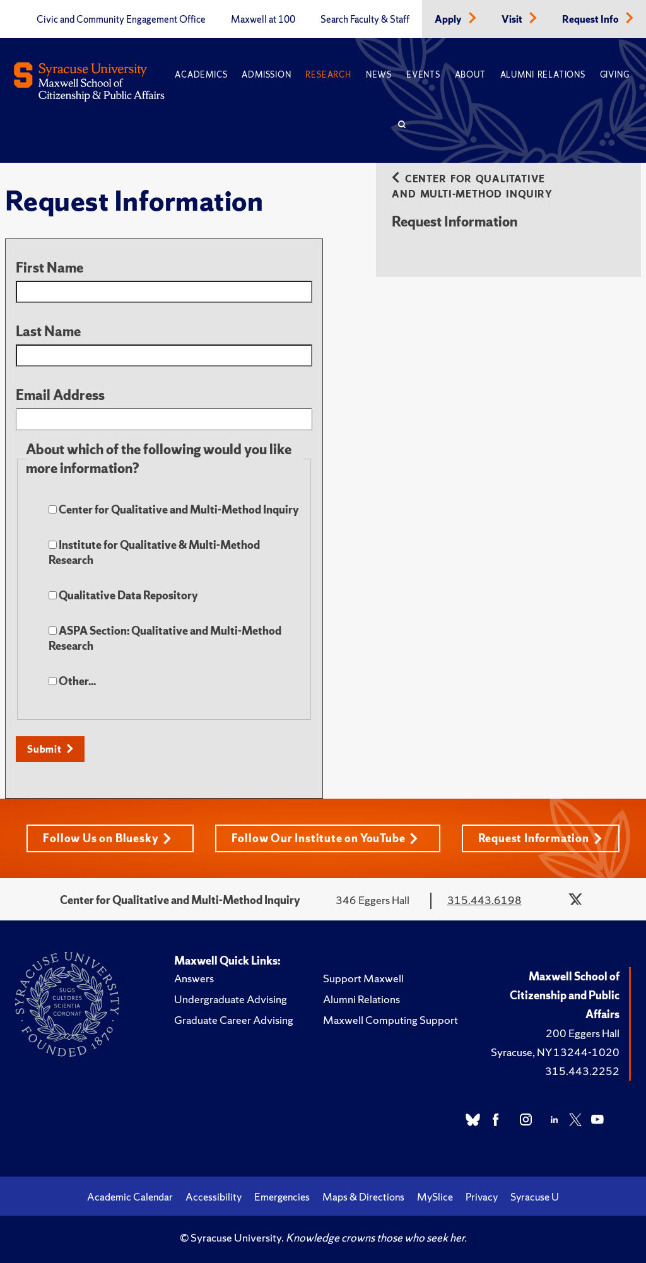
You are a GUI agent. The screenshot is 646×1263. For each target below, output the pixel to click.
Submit (44, 749)
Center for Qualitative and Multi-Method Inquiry (174, 509)
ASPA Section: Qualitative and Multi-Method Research (165, 638)
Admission (266, 74)
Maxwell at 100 (263, 19)
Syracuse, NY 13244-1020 (555, 1052)
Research (328, 74)
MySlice (435, 1197)
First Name (49, 268)
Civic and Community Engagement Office (121, 19)
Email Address (60, 395)
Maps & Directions (363, 1197)
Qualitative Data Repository (123, 595)
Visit (513, 19)
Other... (72, 683)
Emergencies (282, 1197)
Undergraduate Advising (230, 999)
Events (423, 74)
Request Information (540, 838)
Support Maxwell (363, 978)
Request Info (591, 19)
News (379, 74)
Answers (194, 978)
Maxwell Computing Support (390, 1020)
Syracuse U (534, 1197)
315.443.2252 (582, 1071)
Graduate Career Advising (233, 1020)
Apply (449, 19)
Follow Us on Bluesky (107, 838)
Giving (615, 74)
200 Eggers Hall (583, 1033)
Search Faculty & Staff (364, 19)
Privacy (482, 1197)
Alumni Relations (542, 74)
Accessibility (213, 1197)
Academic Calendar (130, 1197)
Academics (201, 74)
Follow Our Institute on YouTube (325, 838)
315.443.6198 (484, 900)
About (470, 74)
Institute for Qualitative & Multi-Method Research (154, 552)
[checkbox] (53, 509)
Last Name (48, 331)
